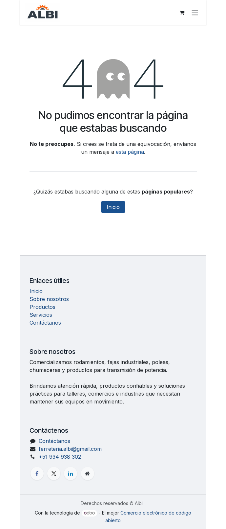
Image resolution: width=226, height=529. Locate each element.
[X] (53, 473)
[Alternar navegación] (194, 12)
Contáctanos (45, 322)
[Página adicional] (87, 473)
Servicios (41, 314)
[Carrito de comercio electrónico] (181, 12)
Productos (42, 307)
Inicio (113, 207)
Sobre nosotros (49, 299)
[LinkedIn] (70, 473)
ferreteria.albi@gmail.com (70, 449)
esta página (130, 152)
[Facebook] (37, 473)
